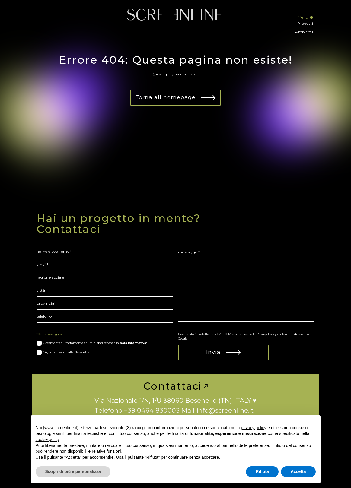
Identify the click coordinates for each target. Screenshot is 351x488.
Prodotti (305, 23)
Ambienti (304, 32)
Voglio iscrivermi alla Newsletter (67, 352)
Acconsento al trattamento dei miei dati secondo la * (95, 342)
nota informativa (133, 342)
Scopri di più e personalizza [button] (73, 471)
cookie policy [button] (47, 439)
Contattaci (175, 386)
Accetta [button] (298, 471)
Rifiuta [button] (262, 471)
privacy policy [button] (253, 427)
